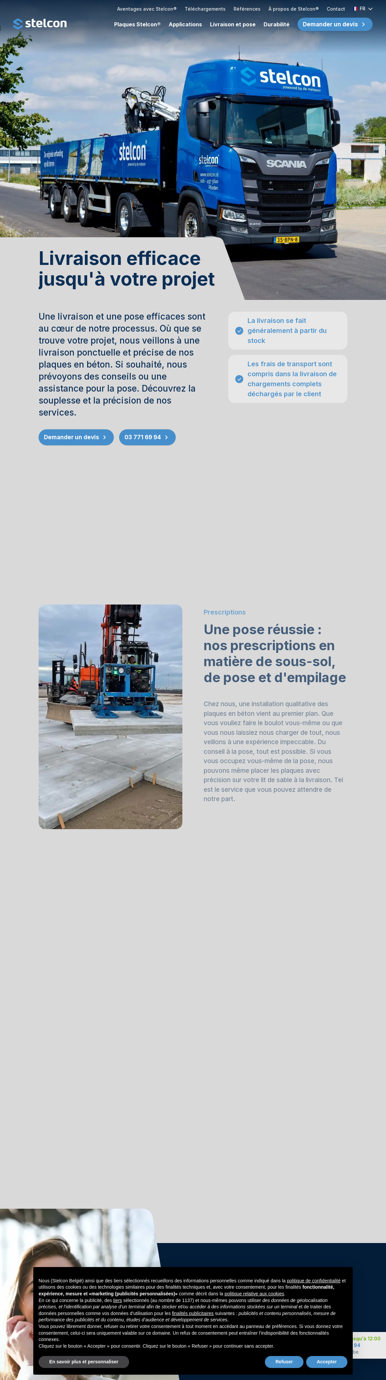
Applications (185, 24)
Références (247, 9)
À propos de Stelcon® (294, 9)
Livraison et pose (233, 24)
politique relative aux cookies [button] (254, 1299)
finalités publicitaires (193, 1319)
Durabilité (277, 24)
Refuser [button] (284, 1367)
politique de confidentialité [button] (313, 1286)
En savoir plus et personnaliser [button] (83, 1367)
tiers (117, 1306)
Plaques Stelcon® (137, 24)
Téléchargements (205, 9)
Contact (336, 9)
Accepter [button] (327, 1367)
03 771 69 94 (147, 439)
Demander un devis (330, 24)
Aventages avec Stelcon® (147, 9)
